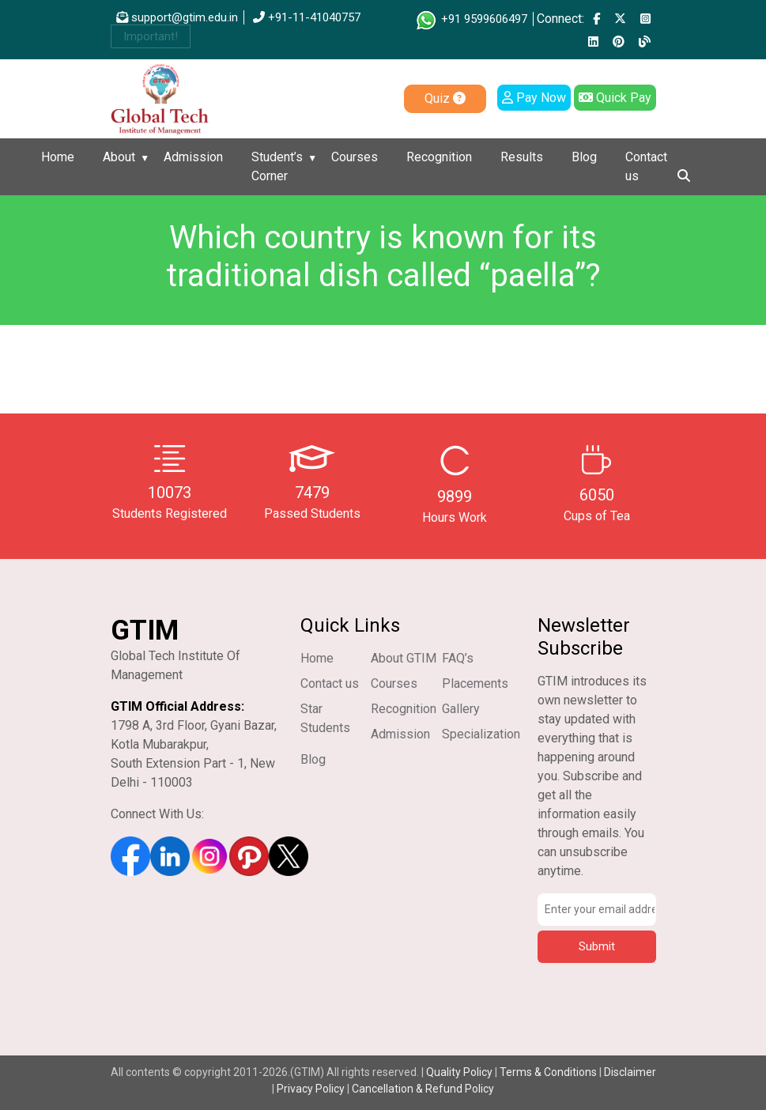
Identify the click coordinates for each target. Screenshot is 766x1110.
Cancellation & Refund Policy (423, 1088)
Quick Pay (615, 97)
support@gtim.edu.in (177, 17)
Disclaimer (630, 1072)
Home (57, 156)
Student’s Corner (277, 166)
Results (521, 156)
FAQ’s (458, 658)
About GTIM (403, 658)
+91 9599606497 (470, 19)
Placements (475, 683)
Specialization (481, 734)
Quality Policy (460, 1072)
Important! (150, 36)
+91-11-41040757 (306, 17)
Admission (193, 156)
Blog (584, 156)
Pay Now (534, 97)
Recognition (439, 156)
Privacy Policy (311, 1088)
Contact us (646, 166)
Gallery (461, 708)
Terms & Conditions (548, 1072)
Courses (354, 156)
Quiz (445, 98)
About (119, 156)
